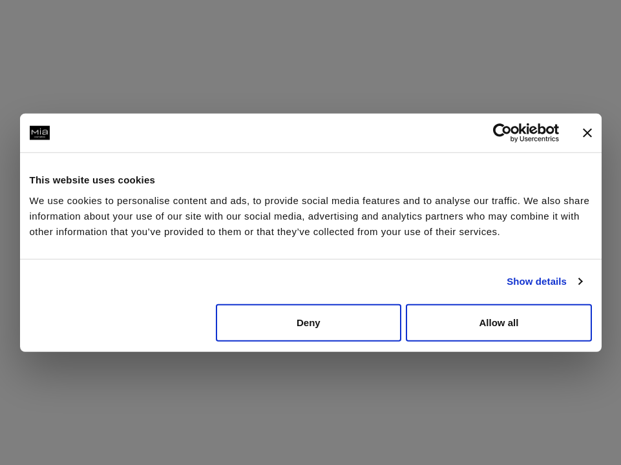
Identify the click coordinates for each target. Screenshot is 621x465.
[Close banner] (587, 133)
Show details (537, 281)
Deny (309, 321)
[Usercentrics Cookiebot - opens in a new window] (502, 133)
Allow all (499, 321)
